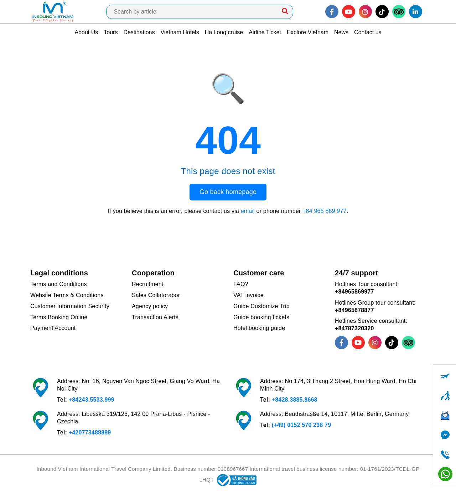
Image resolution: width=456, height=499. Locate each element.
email (248, 211)
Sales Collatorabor (156, 295)
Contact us (367, 32)
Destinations (139, 32)
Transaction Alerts (155, 317)
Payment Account (53, 328)
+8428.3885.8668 (294, 400)
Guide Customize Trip (261, 306)
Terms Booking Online (59, 317)
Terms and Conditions (58, 284)
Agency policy (150, 306)
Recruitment (147, 284)
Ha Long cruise (224, 32)
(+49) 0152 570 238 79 (301, 425)
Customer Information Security (69, 306)
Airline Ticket (265, 32)
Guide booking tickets (261, 317)
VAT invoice (248, 295)
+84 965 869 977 (324, 211)
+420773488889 (90, 432)
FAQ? (240, 284)
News (341, 32)
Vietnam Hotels (179, 32)
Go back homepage (228, 191)
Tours (111, 32)
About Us (86, 32)
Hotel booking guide (259, 328)
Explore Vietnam (307, 32)
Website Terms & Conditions (67, 295)
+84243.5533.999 (91, 400)
